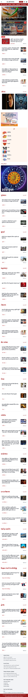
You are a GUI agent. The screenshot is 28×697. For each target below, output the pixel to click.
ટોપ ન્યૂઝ (5, 4)
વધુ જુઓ (24, 91)
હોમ (1, 4)
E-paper (21, 1)
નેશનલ (13, 4)
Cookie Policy (6, 684)
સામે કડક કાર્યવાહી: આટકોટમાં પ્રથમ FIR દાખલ (11, 675)
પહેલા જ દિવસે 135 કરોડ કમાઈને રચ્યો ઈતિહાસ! (11, 665)
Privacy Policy (6, 686)
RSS (4, 691)
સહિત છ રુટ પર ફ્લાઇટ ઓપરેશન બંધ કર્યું (10, 676)
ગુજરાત (9, 4)
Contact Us (6, 683)
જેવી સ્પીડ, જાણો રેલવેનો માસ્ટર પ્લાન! (10, 658)
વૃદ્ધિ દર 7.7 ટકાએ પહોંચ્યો (8, 657)
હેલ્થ (3, 615)
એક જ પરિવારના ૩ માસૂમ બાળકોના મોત (10, 660)
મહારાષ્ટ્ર (18, 4)
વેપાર (3, 388)
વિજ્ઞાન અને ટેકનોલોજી (6, 578)
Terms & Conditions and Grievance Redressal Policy (14, 692)
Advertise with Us (7, 681)
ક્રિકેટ (3, 650)
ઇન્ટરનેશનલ (23, 4)
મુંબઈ (3, 241)
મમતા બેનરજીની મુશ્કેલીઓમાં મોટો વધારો (10, 673)
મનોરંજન (4, 74)
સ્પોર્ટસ (3, 425)
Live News (13, 43)
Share (24, 43)
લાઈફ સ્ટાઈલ (5, 539)
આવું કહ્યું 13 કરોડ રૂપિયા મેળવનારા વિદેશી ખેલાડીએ (12, 668)
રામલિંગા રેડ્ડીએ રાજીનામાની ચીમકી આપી (10, 666)
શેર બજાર (4, 352)
